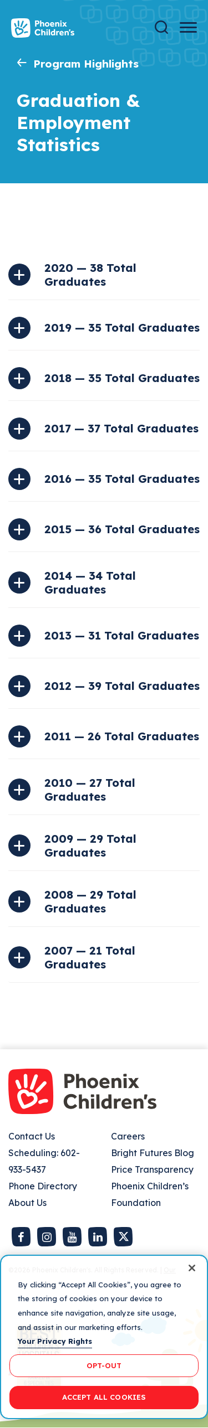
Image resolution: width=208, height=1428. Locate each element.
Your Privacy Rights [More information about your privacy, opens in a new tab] (55, 1341)
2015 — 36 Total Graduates (122, 529)
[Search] (161, 27)
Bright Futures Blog (152, 1152)
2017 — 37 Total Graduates (121, 428)
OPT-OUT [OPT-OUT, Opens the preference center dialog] (104, 1365)
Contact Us (31, 1136)
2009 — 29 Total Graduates (90, 845)
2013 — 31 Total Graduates (121, 635)
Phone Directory (42, 1186)
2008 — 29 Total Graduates (90, 901)
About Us (27, 1202)
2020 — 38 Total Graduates (90, 274)
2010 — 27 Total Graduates (89, 789)
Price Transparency (152, 1169)
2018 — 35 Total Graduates (122, 378)
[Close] (192, 1268)
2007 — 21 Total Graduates (89, 957)
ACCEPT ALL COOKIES (104, 1397)
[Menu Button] (188, 27)
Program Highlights (86, 63)
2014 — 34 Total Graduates (90, 582)
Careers (128, 1136)
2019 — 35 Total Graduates (122, 327)
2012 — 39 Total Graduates (122, 686)
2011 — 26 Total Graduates (121, 736)
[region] (104, 1337)
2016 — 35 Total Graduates (122, 479)
